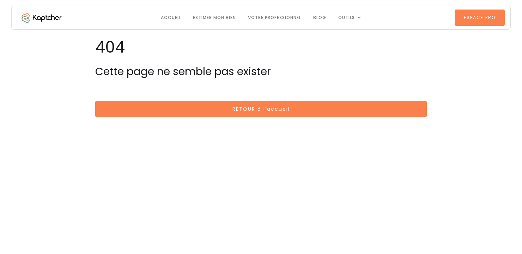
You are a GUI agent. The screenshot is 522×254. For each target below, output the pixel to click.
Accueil (171, 17)
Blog (319, 17)
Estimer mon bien (214, 17)
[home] (41, 18)
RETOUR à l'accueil (261, 109)
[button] (349, 17)
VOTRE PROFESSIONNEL (274, 17)
